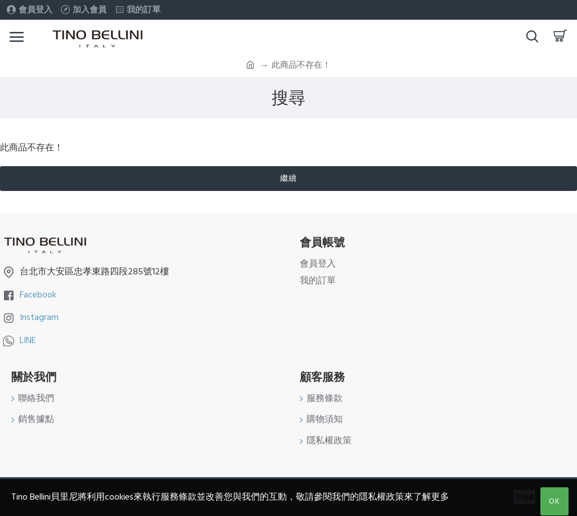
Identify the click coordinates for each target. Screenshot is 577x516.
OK (554, 501)
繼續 (288, 178)
